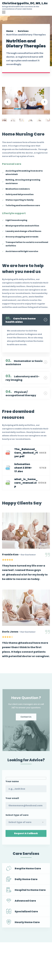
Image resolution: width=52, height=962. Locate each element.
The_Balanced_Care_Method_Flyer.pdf (26, 452)
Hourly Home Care (27, 923)
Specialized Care (26, 913)
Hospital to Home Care (30, 891)
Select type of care (17, 818)
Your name (12, 784)
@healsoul (13, 576)
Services (23, 31)
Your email (12, 801)
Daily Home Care (26, 880)
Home (9, 31)
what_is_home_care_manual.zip (26, 482)
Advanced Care (25, 902)
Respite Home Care (28, 870)
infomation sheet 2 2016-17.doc (23, 467)
